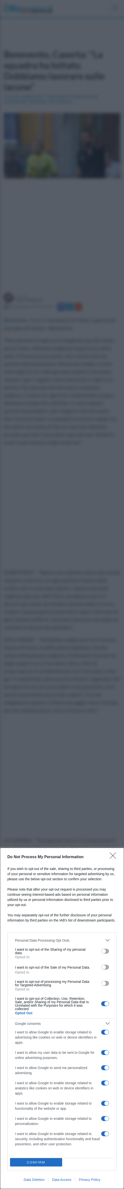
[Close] (114, 857)
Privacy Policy (89, 1180)
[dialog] (62, 1018)
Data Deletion (34, 1180)
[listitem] (62, 940)
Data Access (61, 1180)
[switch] (105, 951)
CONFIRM (36, 1162)
